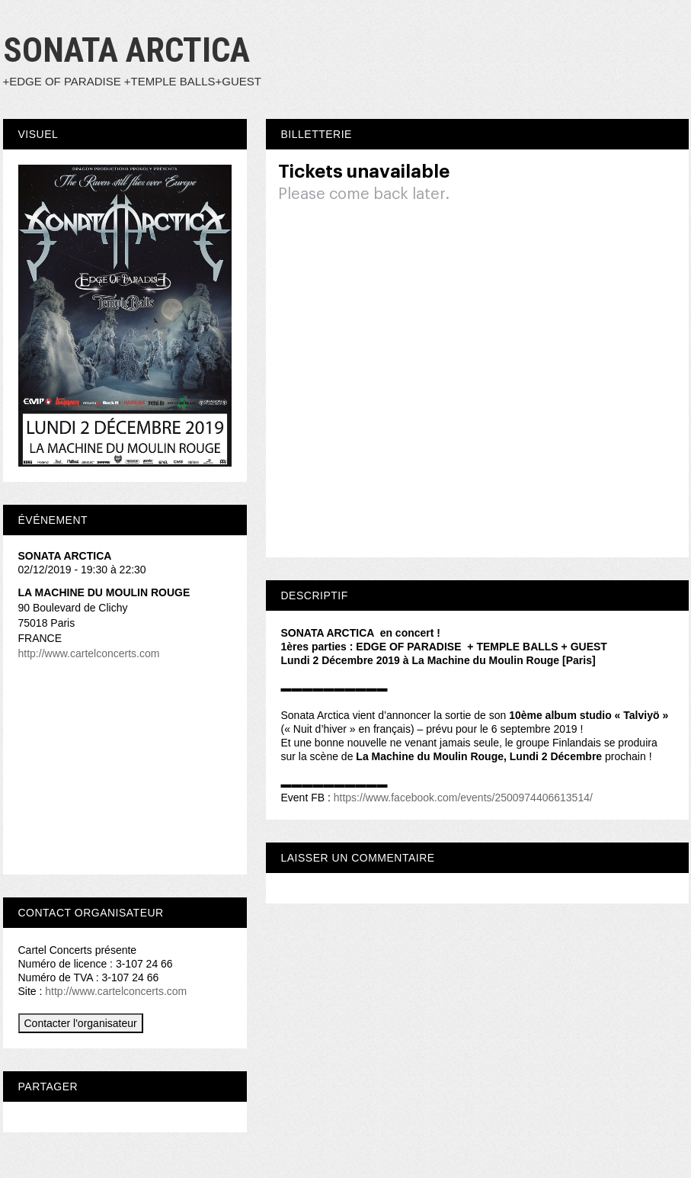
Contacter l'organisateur (80, 1023)
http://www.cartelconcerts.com (89, 653)
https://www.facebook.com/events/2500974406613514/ (463, 797)
